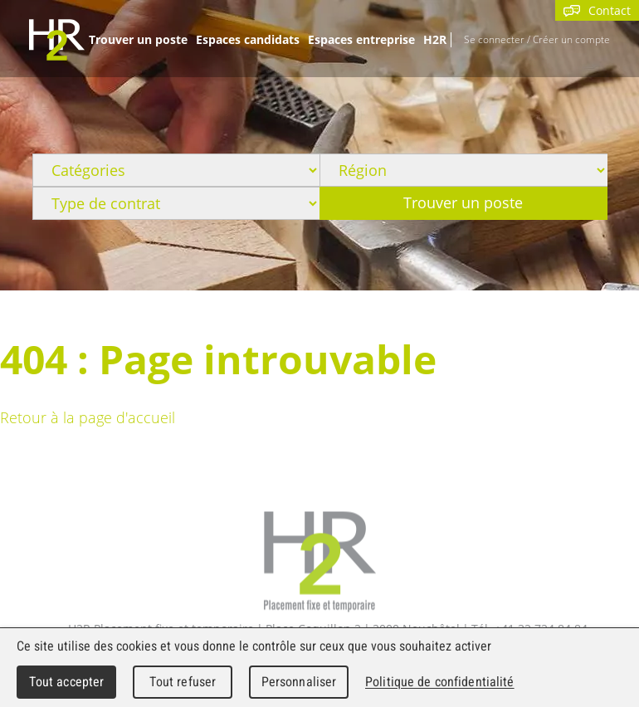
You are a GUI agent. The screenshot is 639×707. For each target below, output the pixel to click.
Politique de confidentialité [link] (440, 682)
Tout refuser (183, 682)
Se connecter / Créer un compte (537, 39)
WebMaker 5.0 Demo (57, 40)
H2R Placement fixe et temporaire (320, 562)
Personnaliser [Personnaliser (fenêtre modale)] (299, 682)
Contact (597, 10)
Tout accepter (67, 682)
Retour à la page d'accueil (87, 417)
